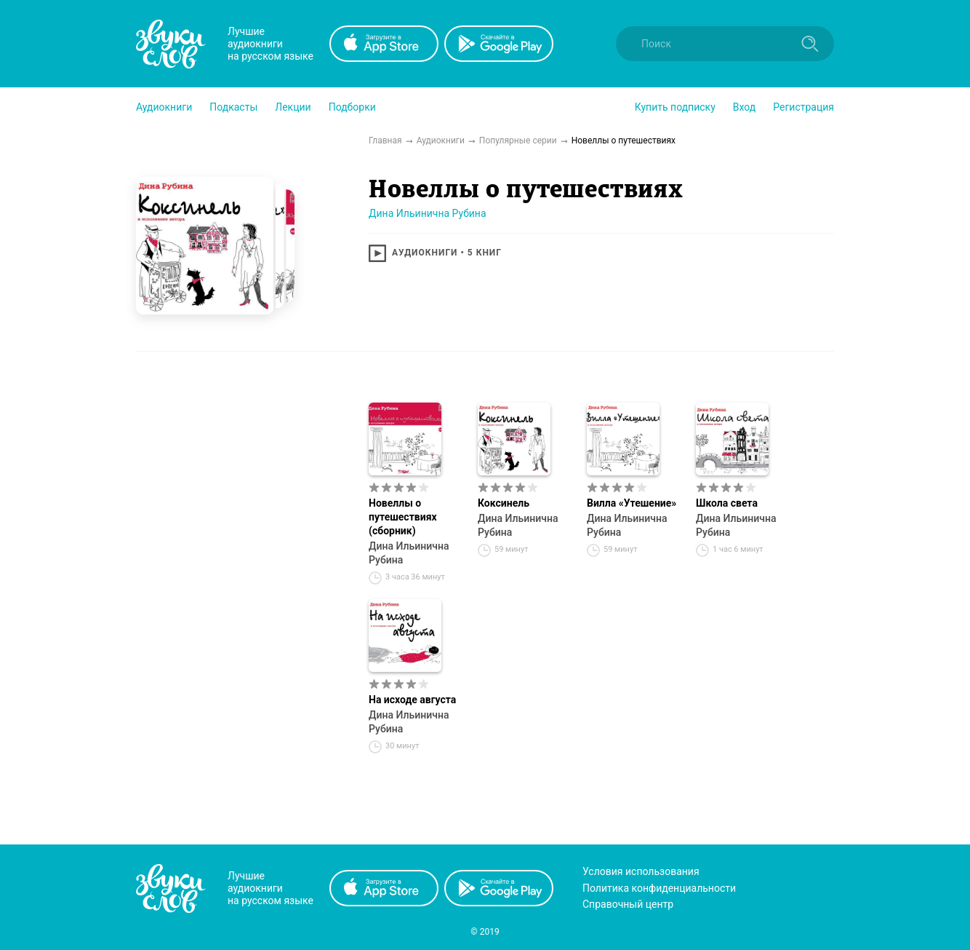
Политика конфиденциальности (659, 888)
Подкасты (233, 107)
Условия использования (641, 871)
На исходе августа (412, 699)
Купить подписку (675, 107)
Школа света (727, 503)
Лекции (292, 107)
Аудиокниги (164, 107)
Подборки (352, 107)
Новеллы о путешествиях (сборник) (403, 517)
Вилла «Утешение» (631, 503)
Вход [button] (744, 107)
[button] (164, 107)
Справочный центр (627, 904)
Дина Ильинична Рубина (427, 213)
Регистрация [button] (803, 107)
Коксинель (503, 503)
